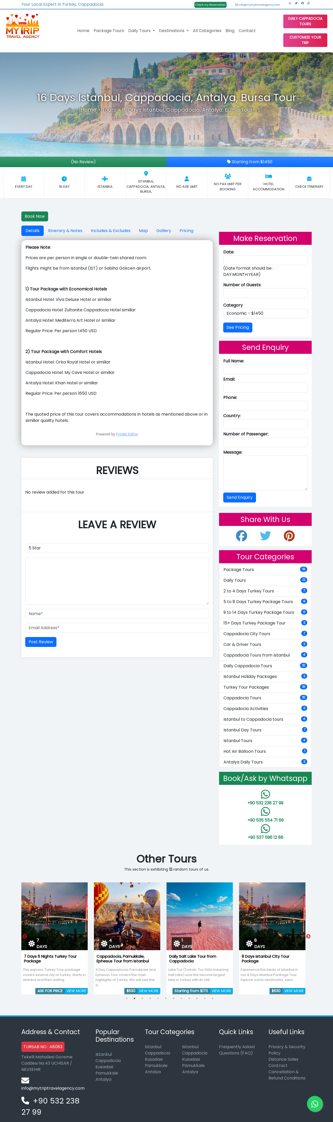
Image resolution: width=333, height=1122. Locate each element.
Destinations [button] (172, 31)
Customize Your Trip (305, 40)
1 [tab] (126, 998)
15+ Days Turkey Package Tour (265, 623)
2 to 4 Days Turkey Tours (265, 591)
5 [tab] (158, 998)
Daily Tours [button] (140, 31)
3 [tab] (142, 998)
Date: (228, 252)
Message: (232, 452)
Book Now (35, 216)
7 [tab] (173, 998)
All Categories (207, 31)
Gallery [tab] (163, 231)
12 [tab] (212, 998)
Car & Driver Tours (265, 644)
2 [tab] (134, 998)
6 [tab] (165, 998)
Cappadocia (108, 1061)
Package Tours (109, 31)
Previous (24, 936)
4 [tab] (150, 998)
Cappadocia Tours (265, 698)
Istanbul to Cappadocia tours (265, 719)
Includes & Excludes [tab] (111, 231)
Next (308, 936)
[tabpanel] (54, 936)
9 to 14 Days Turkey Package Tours (265, 612)
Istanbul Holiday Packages (265, 677)
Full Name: (233, 361)
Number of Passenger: (245, 434)
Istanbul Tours (265, 741)
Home (83, 31)
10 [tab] (197, 998)
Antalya (103, 1079)
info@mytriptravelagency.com (257, 5)
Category (233, 305)
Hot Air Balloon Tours (265, 751)
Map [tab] (143, 231)
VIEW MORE (76, 990)
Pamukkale (106, 1073)
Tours (109, 109)
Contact (247, 31)
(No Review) (83, 162)
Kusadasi (104, 1067)
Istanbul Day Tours (265, 730)
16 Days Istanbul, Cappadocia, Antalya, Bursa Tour (187, 109)
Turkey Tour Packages (265, 687)
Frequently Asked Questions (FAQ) (237, 1050)
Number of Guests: (242, 285)
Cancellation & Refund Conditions (286, 1075)
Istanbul (103, 1054)
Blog (230, 31)
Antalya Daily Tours (265, 762)
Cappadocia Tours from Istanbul (265, 655)
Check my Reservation (210, 5)
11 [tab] (204, 998)
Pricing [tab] (186, 231)
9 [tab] (189, 998)
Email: (229, 379)
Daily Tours (265, 580)
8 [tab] (181, 998)
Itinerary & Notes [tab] (65, 231)
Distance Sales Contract (283, 1062)
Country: (232, 416)
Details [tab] (32, 231)
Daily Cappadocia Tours (305, 21)
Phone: (230, 398)
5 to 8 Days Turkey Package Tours (265, 602)
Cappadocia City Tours (265, 634)
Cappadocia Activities (265, 709)
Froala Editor (127, 434)
